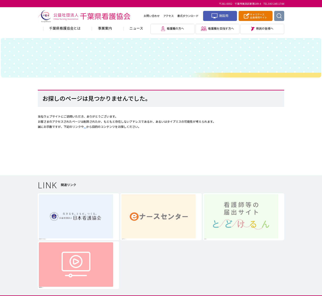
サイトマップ (92, 127)
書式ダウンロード (188, 16)
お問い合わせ (152, 16)
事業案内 (105, 28)
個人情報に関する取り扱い (146, 258)
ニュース (136, 28)
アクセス (168, 16)
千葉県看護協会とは (64, 28)
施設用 (220, 15)
